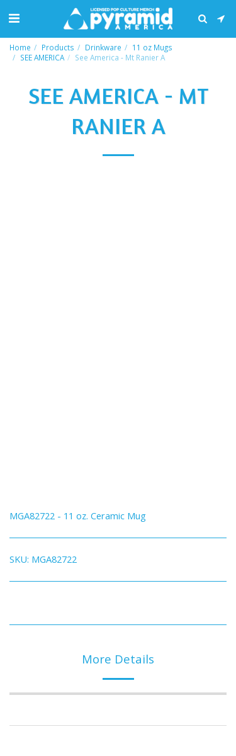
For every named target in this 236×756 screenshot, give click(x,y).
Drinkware (103, 47)
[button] (14, 18)
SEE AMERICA (42, 57)
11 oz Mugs (152, 47)
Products (58, 47)
